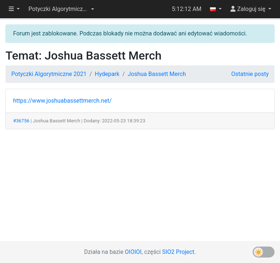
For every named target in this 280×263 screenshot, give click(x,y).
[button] (61, 9)
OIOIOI (133, 251)
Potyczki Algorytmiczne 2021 (48, 73)
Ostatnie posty (250, 73)
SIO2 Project (178, 251)
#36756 (21, 120)
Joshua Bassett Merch (157, 73)
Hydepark (107, 73)
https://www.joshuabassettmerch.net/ (62, 100)
